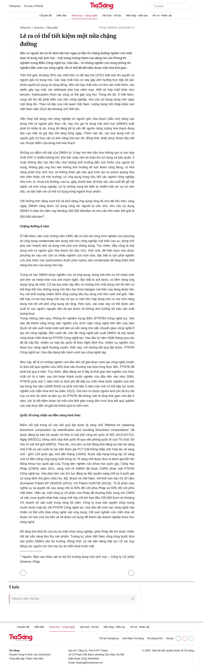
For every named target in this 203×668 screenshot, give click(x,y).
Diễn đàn (62, 15)
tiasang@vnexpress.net (89, 662)
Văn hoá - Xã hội (111, 15)
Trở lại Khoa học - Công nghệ (24, 572)
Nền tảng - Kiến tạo (136, 15)
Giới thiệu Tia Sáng (133, 638)
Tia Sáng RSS (155, 638)
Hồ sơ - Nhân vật (162, 15)
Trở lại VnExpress (109, 638)
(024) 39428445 (90, 658)
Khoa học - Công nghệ (84, 15)
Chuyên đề (45, 15)
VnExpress (15, 6)
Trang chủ (25, 27)
